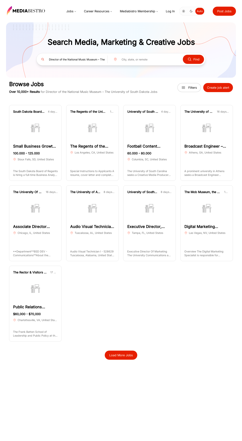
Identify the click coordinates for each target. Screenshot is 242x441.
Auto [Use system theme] (200, 11)
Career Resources (98, 11)
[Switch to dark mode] (191, 11)
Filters (189, 87)
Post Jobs (224, 11)
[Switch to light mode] (183, 11)
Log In (170, 11)
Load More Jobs (121, 355)
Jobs (71, 11)
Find (193, 59)
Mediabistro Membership (139, 11)
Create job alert (218, 87)
